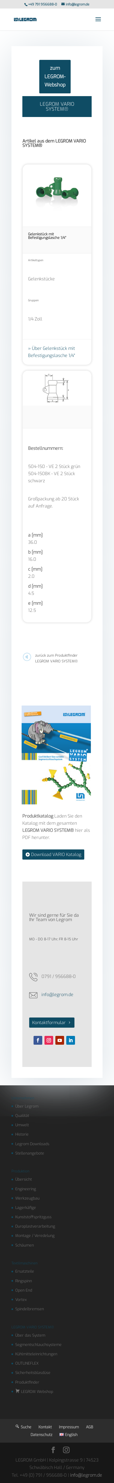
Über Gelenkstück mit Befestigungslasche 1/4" (51, 351)
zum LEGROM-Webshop (54, 76)
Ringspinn (23, 1281)
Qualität (22, 1115)
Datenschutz (41, 1434)
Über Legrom (26, 1106)
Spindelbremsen (29, 1309)
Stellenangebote (29, 1153)
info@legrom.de (57, 994)
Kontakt (45, 1427)
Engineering (25, 1189)
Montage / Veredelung (35, 1235)
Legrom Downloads (32, 1144)
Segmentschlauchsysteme (38, 1344)
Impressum (69, 1427)
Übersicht (23, 1179)
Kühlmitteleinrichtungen (36, 1354)
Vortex (21, 1299)
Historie (22, 1134)
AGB (89, 1427)
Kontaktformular (49, 1022)
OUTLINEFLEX (27, 1363)
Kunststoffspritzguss (33, 1217)
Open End (23, 1290)
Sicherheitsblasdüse (32, 1372)
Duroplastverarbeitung (35, 1226)
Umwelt (22, 1125)
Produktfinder (27, 1382)
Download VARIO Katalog (56, 854)
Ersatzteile (24, 1271)
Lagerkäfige (25, 1207)
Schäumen (24, 1245)
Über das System (30, 1335)
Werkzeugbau (27, 1198)
